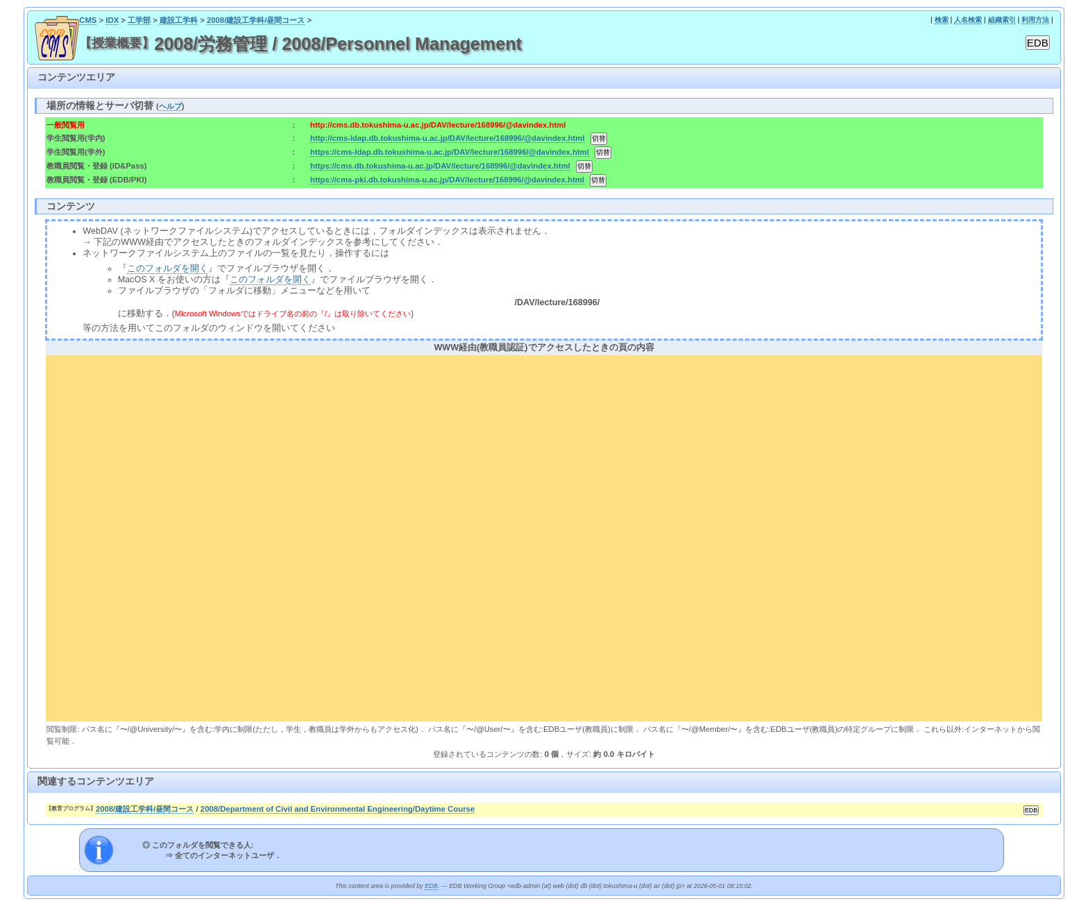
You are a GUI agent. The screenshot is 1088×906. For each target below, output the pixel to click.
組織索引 (1002, 20)
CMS (87, 20)
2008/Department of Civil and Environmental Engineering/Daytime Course (338, 809)
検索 (942, 20)
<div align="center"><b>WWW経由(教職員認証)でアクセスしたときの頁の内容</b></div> (543, 536)
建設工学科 (179, 20)
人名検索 (968, 20)
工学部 (139, 20)
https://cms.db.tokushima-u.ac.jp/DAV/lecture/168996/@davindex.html (440, 166)
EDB (431, 885)
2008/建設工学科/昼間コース (256, 20)
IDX (112, 20)
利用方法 (1035, 20)
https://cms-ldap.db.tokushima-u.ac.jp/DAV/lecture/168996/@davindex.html (449, 152)
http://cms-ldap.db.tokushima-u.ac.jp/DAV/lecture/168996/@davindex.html (447, 138)
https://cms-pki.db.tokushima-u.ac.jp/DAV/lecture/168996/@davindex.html (447, 180)
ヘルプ (170, 106)
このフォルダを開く (167, 268)
